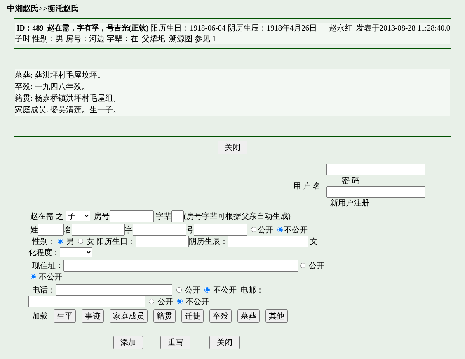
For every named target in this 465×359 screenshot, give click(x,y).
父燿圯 (153, 38)
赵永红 (340, 28)
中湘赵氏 (22, 8)
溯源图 (181, 38)
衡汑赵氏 (63, 8)
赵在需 (42, 216)
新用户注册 (349, 202)
